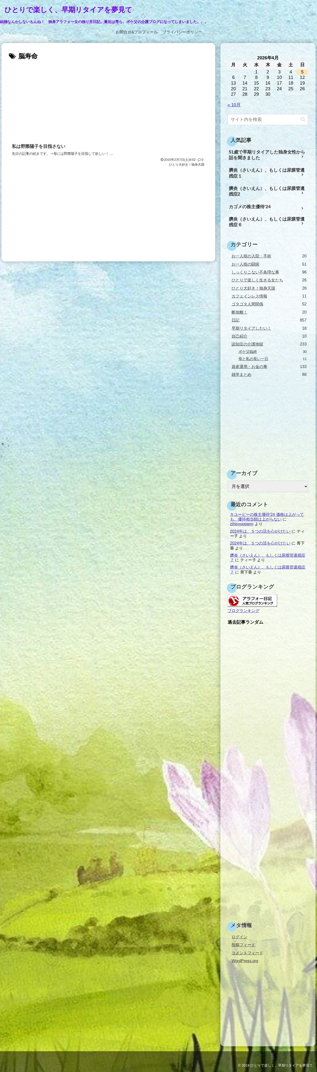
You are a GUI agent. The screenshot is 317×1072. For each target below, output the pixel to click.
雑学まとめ (269, 374)
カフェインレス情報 (269, 296)
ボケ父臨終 (272, 352)
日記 (269, 320)
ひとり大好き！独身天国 (269, 288)
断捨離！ (269, 312)
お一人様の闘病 (269, 264)
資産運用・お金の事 (269, 366)
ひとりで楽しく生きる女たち (269, 280)
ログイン (239, 937)
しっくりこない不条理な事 (269, 272)
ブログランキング (243, 610)
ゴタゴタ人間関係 (269, 304)
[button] (303, 119)
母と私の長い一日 (272, 359)
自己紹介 (269, 336)
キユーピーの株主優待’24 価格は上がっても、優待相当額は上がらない (267, 516)
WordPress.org (245, 960)
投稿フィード (243, 944)
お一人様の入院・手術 (269, 256)
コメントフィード (247, 953)
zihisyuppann (242, 524)
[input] (268, 119)
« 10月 (234, 104)
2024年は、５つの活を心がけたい (260, 531)
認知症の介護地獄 (269, 344)
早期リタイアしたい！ (269, 328)
